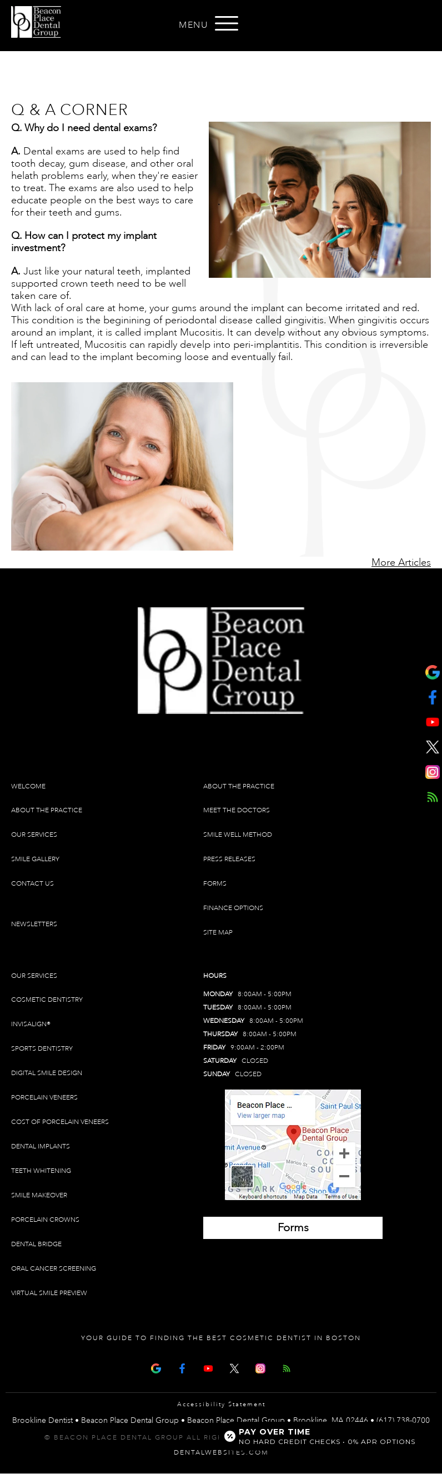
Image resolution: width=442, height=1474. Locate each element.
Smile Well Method (237, 835)
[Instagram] (260, 1367)
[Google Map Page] (156, 1367)
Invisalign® (31, 1024)
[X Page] (234, 1367)
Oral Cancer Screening (53, 1269)
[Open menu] (226, 23)
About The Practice (46, 810)
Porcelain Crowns (45, 1220)
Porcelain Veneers (44, 1097)
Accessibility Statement (221, 1404)
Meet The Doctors (236, 810)
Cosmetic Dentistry (47, 1000)
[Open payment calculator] (321, 1436)
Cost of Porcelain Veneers (60, 1122)
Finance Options (233, 908)
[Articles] (286, 1367)
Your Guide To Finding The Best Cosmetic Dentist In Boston (221, 1338)
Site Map (218, 932)
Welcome (28, 786)
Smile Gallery (35, 859)
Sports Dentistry (42, 1049)
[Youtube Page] (208, 1367)
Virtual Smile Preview (49, 1293)
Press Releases (229, 859)
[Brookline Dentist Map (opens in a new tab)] (292, 1145)
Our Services (34, 835)
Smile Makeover (39, 1195)
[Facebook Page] (182, 1367)
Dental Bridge (36, 1244)
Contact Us (32, 884)
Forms (215, 884)
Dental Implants (40, 1146)
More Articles (401, 562)
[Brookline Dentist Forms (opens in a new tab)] (292, 1228)
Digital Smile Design (46, 1073)
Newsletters (34, 924)
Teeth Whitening (41, 1171)
